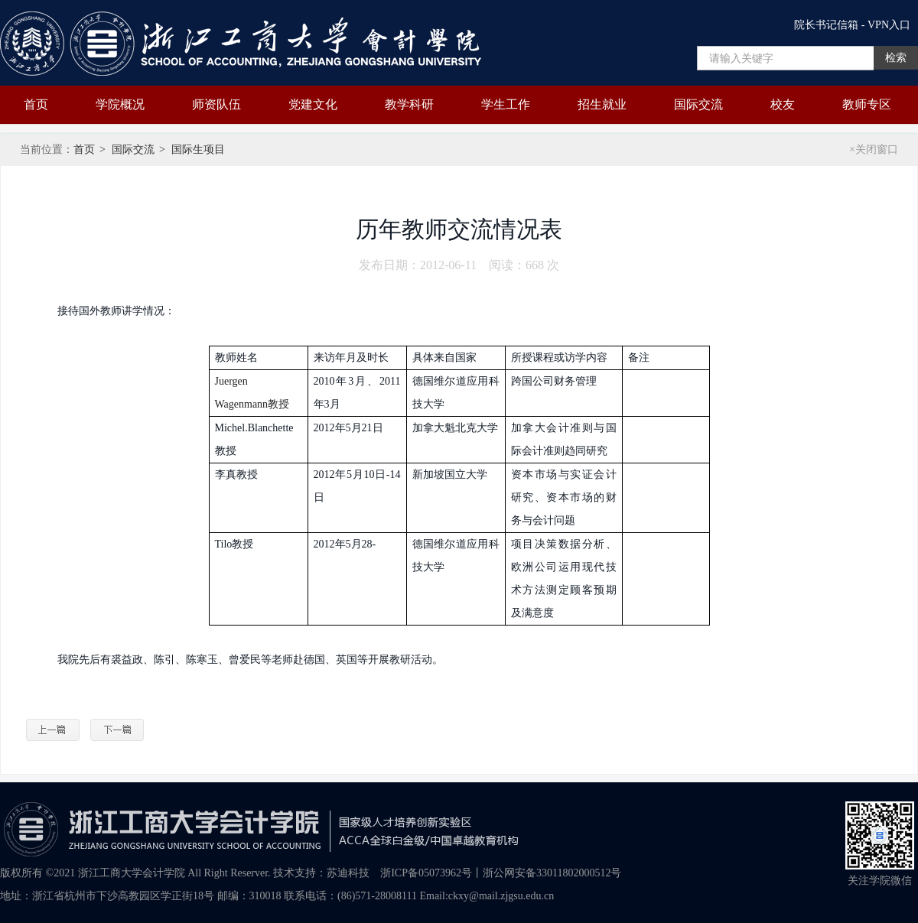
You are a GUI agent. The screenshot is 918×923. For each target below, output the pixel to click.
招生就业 (602, 104)
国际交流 (698, 104)
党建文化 (312, 104)
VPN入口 (889, 25)
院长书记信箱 (826, 25)
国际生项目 (198, 149)
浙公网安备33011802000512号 (552, 873)
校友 (782, 104)
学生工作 (505, 104)
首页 (36, 104)
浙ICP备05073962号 (426, 873)
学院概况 (120, 104)
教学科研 (409, 104)
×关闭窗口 (873, 149)
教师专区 (866, 104)
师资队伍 (216, 104)
